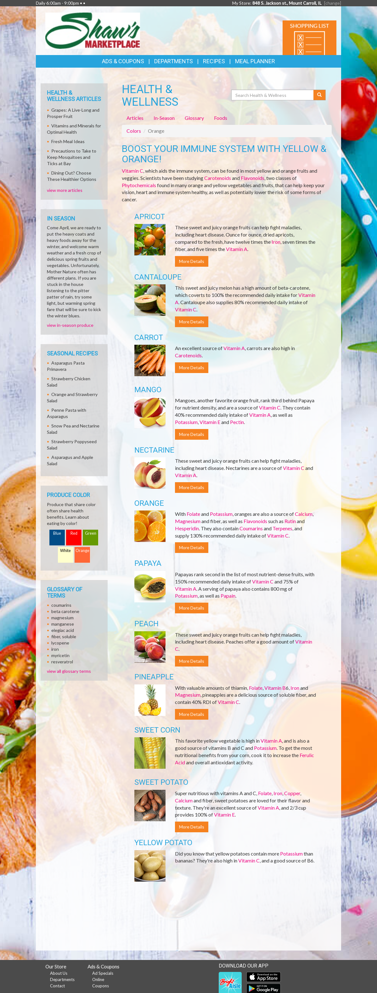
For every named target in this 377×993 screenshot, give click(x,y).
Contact (57, 985)
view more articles (64, 190)
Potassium (186, 422)
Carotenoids (217, 178)
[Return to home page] (92, 30)
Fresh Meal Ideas (68, 141)
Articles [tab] (135, 118)
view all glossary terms (69, 671)
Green (90, 533)
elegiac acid (62, 630)
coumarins (61, 605)
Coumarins (251, 528)
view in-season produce (70, 325)
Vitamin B (275, 688)
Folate (193, 514)
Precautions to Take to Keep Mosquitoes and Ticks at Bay (71, 157)
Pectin (237, 422)
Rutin (290, 521)
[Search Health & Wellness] (272, 95)
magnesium (62, 617)
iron (55, 649)
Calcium (303, 514)
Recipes (214, 61)
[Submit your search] (319, 95)
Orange (82, 550)
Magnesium (187, 521)
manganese (62, 624)
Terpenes (282, 528)
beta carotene (65, 611)
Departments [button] (173, 61)
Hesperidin (187, 528)
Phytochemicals (139, 185)
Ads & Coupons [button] (123, 61)
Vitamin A (236, 249)
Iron (276, 242)
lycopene (60, 642)
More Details (191, 261)
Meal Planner (255, 61)
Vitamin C (132, 171)
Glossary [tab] (194, 118)
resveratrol (62, 661)
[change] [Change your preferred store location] (332, 3)
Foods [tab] (220, 118)
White (65, 550)
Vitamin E (210, 422)
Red (73, 533)
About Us (58, 973)
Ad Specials (102, 973)
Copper (292, 793)
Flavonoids (252, 178)
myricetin (60, 655)
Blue (57, 533)
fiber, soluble (63, 636)
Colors (134, 131)
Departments (62, 979)
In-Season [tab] (164, 118)
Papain (228, 596)
